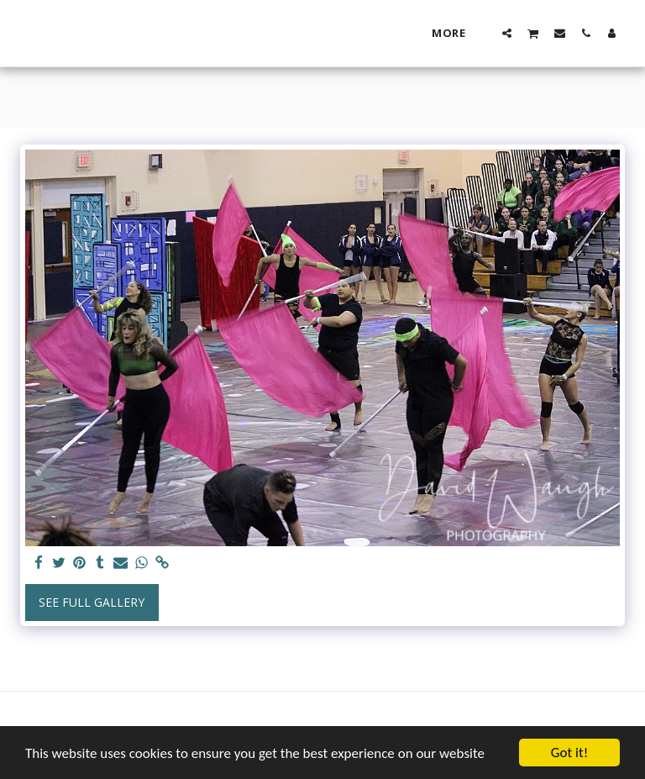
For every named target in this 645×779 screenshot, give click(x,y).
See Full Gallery (91, 602)
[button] (507, 33)
